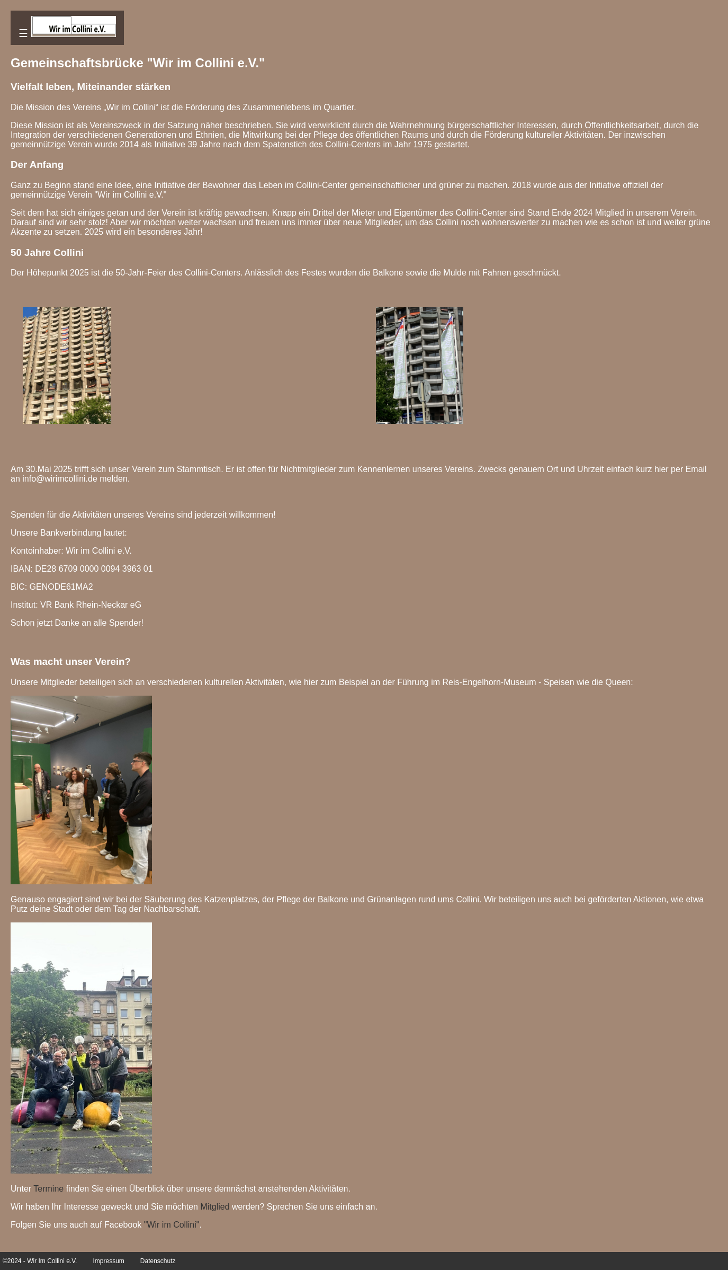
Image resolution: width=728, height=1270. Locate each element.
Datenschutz (158, 1261)
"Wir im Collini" (172, 1224)
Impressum (108, 1261)
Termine (48, 1188)
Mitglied (214, 1206)
